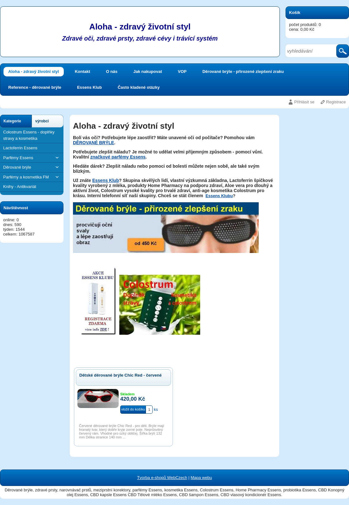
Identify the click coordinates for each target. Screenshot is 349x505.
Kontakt (82, 71)
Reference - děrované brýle (34, 87)
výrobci (42, 121)
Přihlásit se (304, 102)
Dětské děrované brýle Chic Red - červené (120, 375)
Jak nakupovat (147, 71)
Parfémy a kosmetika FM (31, 177)
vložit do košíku (133, 409)
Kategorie (12, 121)
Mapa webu (201, 477)
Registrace (336, 102)
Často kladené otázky (139, 87)
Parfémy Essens (31, 158)
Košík (294, 12)
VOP (182, 71)
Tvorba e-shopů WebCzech (162, 477)
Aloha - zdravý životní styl (33, 71)
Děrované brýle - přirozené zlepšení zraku (243, 71)
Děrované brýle (31, 167)
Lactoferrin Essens (20, 148)
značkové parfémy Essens (117, 156)
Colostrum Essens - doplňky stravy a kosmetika (29, 135)
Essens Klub (89, 87)
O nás (111, 71)
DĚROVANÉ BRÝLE (93, 142)
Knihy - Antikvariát (19, 186)
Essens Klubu (219, 195)
